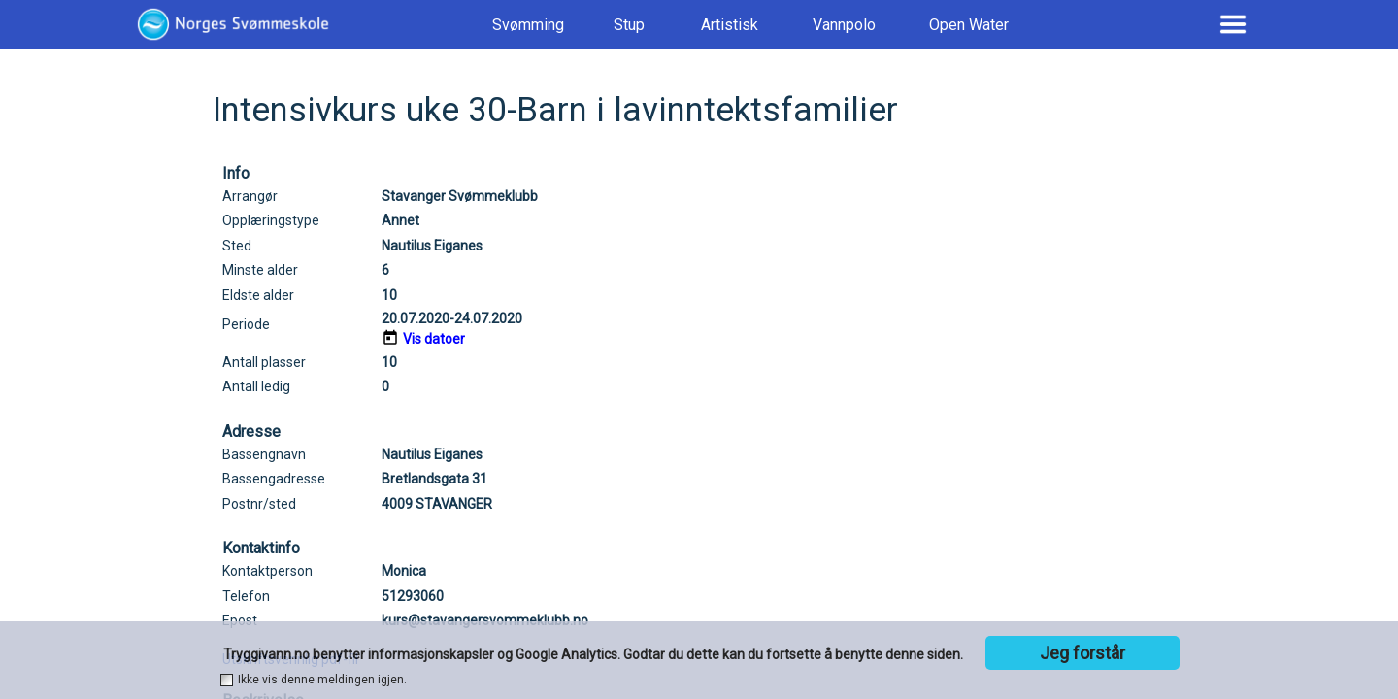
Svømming (528, 25)
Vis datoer (434, 339)
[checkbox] (226, 680)
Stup (629, 25)
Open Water (969, 25)
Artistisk (729, 25)
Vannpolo (844, 25)
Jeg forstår (1082, 653)
